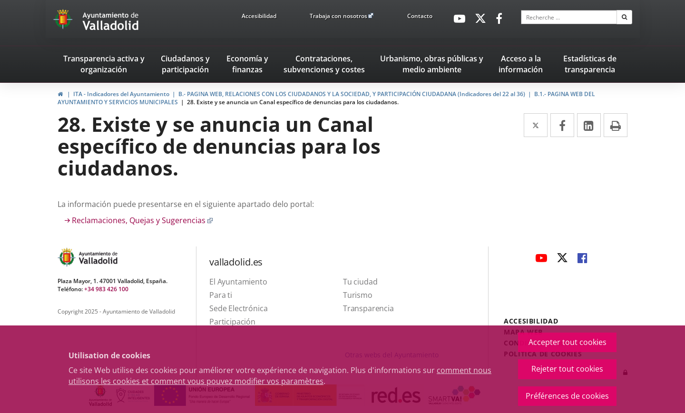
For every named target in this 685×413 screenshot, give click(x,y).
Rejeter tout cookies (567, 369)
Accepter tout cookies (567, 342)
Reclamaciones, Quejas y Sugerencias (142, 220)
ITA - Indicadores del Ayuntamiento (121, 94)
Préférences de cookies (567, 396)
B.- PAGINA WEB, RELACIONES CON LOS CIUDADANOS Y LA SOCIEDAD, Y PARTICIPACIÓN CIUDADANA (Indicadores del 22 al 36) (351, 94)
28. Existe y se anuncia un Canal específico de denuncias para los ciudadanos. (293, 102)
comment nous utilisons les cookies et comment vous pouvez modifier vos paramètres (279, 375)
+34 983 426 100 (106, 289)
